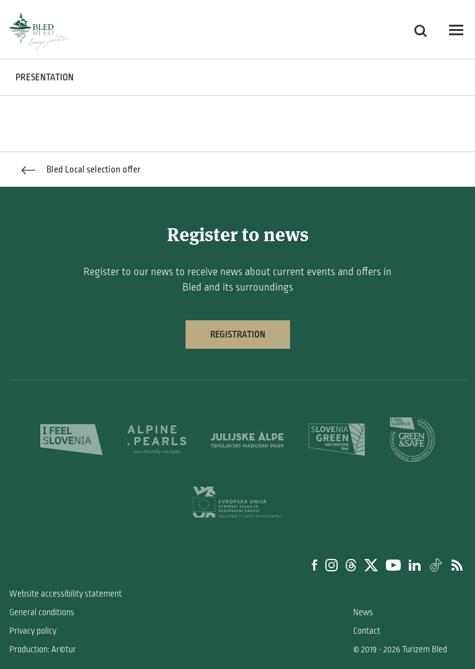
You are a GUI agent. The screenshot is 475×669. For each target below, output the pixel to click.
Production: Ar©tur (42, 649)
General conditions (41, 612)
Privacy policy (32, 631)
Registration (237, 334)
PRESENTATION (44, 77)
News (363, 612)
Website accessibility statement (65, 594)
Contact (366, 631)
